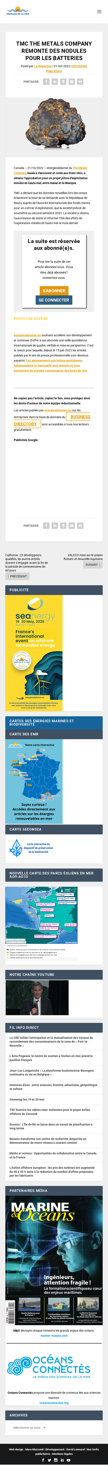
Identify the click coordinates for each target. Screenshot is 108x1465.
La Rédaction (43, 66)
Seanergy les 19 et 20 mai (27, 1099)
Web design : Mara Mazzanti (26, 1449)
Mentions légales (62, 1454)
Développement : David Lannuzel (65, 1449)
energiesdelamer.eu (27, 335)
